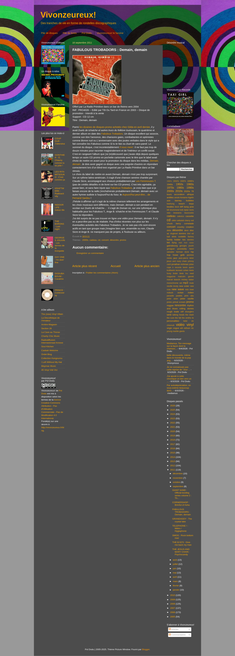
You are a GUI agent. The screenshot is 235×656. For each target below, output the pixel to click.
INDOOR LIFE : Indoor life (59, 207)
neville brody (172, 286)
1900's (169, 181)
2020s (187, 191)
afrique (190, 194)
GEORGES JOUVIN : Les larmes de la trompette (60, 244)
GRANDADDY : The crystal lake (182, 520)
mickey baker (187, 279)
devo (186, 230)
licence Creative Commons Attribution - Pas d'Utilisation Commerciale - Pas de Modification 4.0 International (52, 409)
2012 (173, 465)
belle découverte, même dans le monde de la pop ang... (179, 358)
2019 (173, 435)
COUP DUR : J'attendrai (60, 141)
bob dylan (184, 210)
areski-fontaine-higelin (184, 197)
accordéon (179, 194)
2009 (173, 599)
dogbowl (174, 233)
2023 (173, 418)
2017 (173, 444)
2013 (173, 461)
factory (191, 236)
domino (182, 233)
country (180, 227)
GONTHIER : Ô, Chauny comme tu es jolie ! (60, 160)
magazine (171, 276)
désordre (114, 240)
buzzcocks (189, 213)
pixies (169, 302)
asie (168, 201)
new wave (178, 289)
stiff (182, 312)
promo (123, 240)
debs (169, 230)
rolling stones (187, 308)
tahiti (169, 315)
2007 (173, 608)
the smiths (186, 318)
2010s (179, 191)
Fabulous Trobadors (112, 133)
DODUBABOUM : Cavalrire (59, 276)
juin (175, 568)
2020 (173, 431)
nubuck (170, 293)
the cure (170, 318)
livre (182, 273)
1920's (183, 181)
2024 (173, 414)
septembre (178, 486)
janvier (176, 590)
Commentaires (177, 635)
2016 (173, 448)
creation (190, 227)
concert (105, 240)
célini (174, 220)
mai (175, 572)
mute (191, 283)
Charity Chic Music (50, 336)
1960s (190, 184)
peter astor (172, 299)
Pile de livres (70, 33)
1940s (170, 184)
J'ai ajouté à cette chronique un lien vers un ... (179, 379)
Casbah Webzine (49, 350)
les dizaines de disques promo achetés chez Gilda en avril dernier (114, 127)
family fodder (173, 239)
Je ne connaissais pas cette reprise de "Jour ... (178, 368)
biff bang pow (187, 207)
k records (176, 267)
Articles (173, 629)
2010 (173, 595)
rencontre (180, 305)
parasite (170, 296)
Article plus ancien (146, 266)
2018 (173, 440)
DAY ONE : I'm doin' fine (59, 260)
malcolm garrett (186, 276)
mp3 (185, 282)
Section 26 (46, 328)
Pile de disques (49, 33)
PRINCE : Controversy (59, 293)
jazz (175, 258)
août (175, 560)
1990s (190, 187)
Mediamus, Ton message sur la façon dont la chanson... (179, 346)
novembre (178, 478)
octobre (177, 482)
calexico (180, 216)
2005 (173, 616)
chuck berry (174, 223)
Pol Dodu (87, 33)
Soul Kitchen (47, 346)
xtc (192, 328)
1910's (176, 181)
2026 (173, 405)
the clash (189, 315)
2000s (85, 240)
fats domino (188, 240)
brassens (177, 213)
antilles (170, 197)
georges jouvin (187, 246)
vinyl (190, 325)
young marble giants (176, 331)
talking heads (178, 315)
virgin (169, 328)
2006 (173, 612)
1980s (180, 187)
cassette (190, 216)
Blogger (145, 649)
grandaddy (182, 249)
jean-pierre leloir (186, 258)
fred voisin (189, 243)
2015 (173, 452)
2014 (173, 457)
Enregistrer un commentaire (90, 253)
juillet (176, 564)
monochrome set (174, 283)
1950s (179, 184)
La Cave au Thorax (50, 332)
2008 (173, 604)
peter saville (187, 298)
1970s (170, 187)
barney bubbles (184, 200)
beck (177, 207)
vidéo (180, 325)
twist (185, 321)
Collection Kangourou (51, 358)
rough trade (173, 311)
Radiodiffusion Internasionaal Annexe (52, 341)
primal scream (179, 302)
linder (175, 273)
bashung (170, 204)
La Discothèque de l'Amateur (50, 319)
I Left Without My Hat (51, 362)
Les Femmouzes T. (146, 181)
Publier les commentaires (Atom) (102, 272)
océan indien (185, 292)
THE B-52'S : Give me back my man (182, 543)
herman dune (182, 252)
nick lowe (189, 289)
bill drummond (173, 210)
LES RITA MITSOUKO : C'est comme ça (60, 176)
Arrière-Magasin (49, 324)
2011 (173, 470)
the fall (178, 318)
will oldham (185, 328)
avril (175, 577)
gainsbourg (172, 245)
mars (175, 581)
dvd (188, 233)
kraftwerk (171, 270)
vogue (176, 328)
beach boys (186, 203)
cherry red (189, 220)
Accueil (116, 266)
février (176, 585)
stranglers (189, 312)
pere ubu (189, 296)
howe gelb (179, 255)
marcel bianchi (173, 279)
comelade (189, 223)
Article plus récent (84, 266)
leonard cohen (182, 270)
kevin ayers (188, 267)
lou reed (189, 273)
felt (168, 242)
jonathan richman (180, 264)
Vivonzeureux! (68, 14)
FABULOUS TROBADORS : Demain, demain (181, 512)
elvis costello (179, 236)
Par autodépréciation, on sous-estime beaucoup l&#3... (179, 388)
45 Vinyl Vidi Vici (49, 370)
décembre (178, 473)
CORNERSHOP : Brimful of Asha (181, 503)
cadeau (93, 240)
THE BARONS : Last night (59, 225)
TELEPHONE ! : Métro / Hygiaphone (180, 528)
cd (99, 240)
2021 (173, 427)
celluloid (180, 220)
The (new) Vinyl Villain (52, 314)
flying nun (177, 243)
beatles (170, 207)
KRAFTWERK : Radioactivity (59, 192)
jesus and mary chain (177, 261)
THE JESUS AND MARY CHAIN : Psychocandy (181, 552)
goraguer (171, 249)
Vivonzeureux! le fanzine (110, 33)
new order (184, 286)
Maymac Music (48, 366)
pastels (179, 296)
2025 (173, 410)
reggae (170, 305)
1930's (190, 181)
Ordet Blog (46, 354)
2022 (173, 422)
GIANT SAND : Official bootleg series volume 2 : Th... (181, 494)
